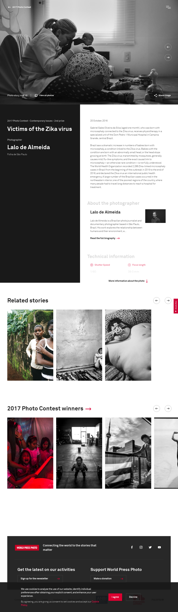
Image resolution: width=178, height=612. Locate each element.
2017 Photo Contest (21, 7)
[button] (156, 300)
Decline (133, 597)
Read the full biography (102, 238)
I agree (115, 597)
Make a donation (102, 578)
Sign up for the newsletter (34, 578)
